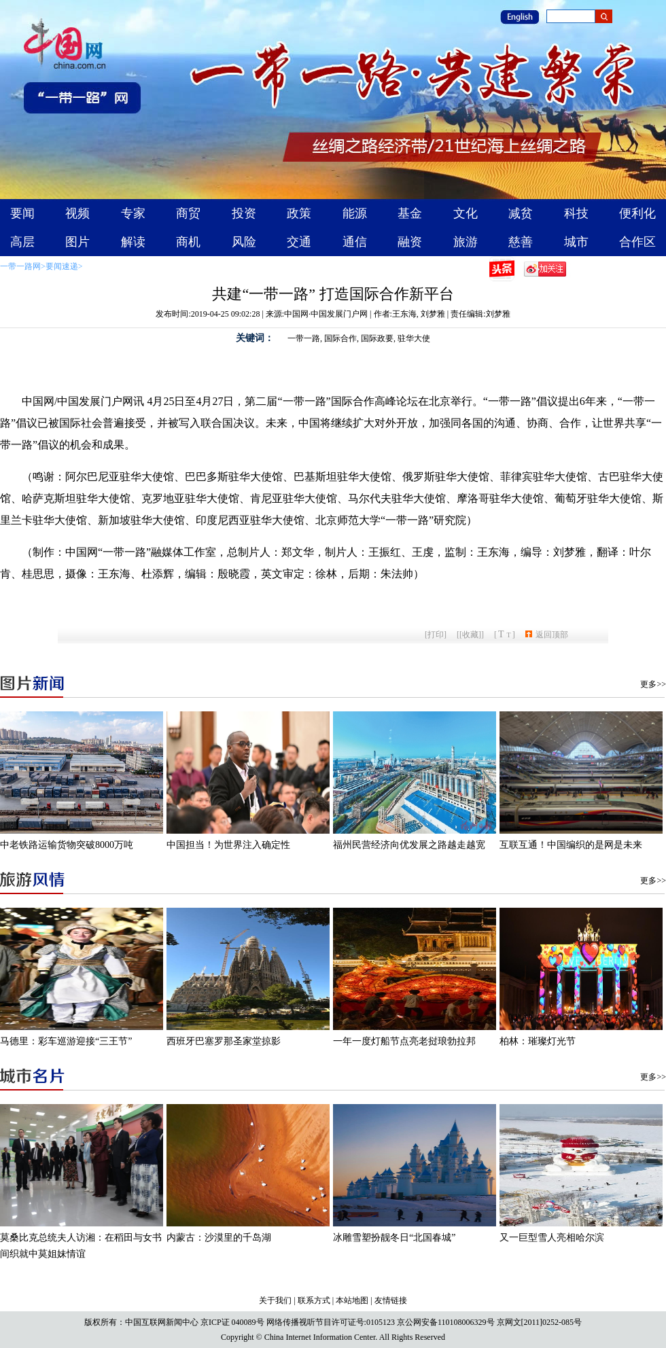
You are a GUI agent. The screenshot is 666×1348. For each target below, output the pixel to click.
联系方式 (314, 1300)
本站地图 (352, 1300)
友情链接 (390, 1300)
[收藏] (470, 634)
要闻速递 (62, 266)
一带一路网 (20, 266)
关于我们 (275, 1300)
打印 (435, 634)
